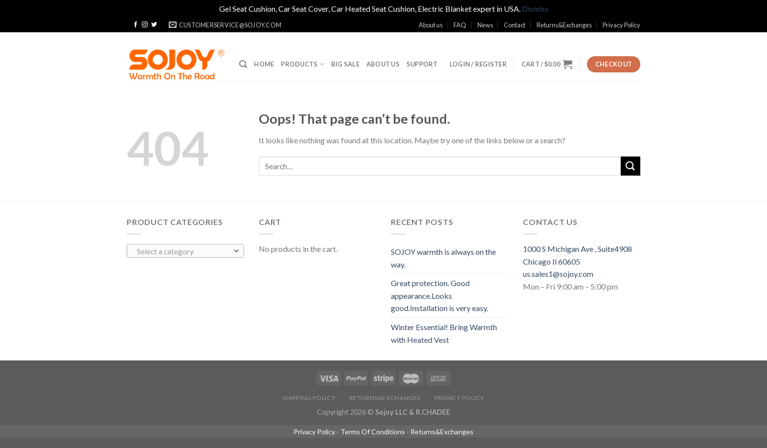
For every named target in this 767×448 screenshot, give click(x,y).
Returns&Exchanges (564, 25)
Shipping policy (309, 398)
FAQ (459, 25)
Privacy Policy (621, 25)
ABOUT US (383, 64)
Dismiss (535, 8)
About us (431, 25)
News (485, 25)
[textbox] (183, 251)
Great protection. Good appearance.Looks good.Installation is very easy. (439, 295)
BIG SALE (345, 64)
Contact (514, 25)
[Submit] (630, 166)
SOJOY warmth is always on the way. (443, 258)
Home (264, 64)
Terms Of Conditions (372, 431)
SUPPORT (422, 64)
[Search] (243, 64)
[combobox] (185, 251)
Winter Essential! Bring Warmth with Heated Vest (444, 333)
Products (302, 64)
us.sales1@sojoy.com (558, 273)
